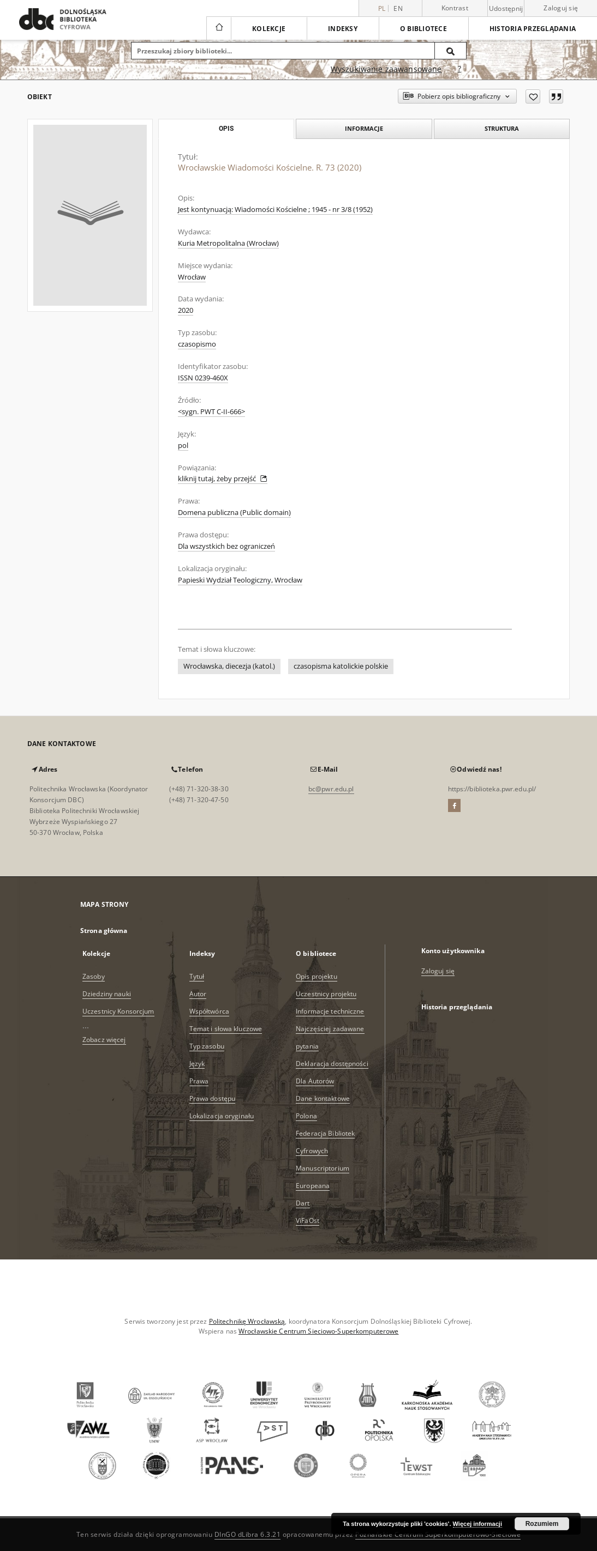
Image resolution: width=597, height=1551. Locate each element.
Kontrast (454, 8)
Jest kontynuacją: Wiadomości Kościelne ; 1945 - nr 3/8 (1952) (275, 209)
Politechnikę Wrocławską (247, 1321)
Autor (198, 993)
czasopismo (197, 344)
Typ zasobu (206, 1046)
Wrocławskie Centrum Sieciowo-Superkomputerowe (318, 1331)
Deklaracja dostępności (332, 1063)
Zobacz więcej (104, 1039)
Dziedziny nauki (106, 993)
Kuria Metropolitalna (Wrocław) (228, 243)
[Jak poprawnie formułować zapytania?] (459, 69)
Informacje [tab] (364, 128)
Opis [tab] (226, 128)
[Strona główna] (218, 28)
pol (183, 445)
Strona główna (104, 930)
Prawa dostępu (212, 1098)
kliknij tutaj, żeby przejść (222, 478)
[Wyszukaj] (451, 50)
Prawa (199, 1081)
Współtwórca (209, 1011)
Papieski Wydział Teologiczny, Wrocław (240, 580)
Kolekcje (268, 28)
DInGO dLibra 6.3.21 (247, 1534)
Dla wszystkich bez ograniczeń (226, 546)
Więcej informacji (477, 1523)
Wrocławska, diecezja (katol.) (229, 666)
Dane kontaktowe (323, 1098)
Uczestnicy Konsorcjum (118, 1011)
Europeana (313, 1185)
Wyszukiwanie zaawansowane (386, 69)
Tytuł (197, 976)
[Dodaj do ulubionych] (533, 96)
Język (197, 1063)
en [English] (398, 8)
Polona (306, 1115)
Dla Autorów (315, 1081)
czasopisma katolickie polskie (341, 666)
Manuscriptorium (322, 1168)
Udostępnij (506, 8)
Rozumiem (542, 1524)
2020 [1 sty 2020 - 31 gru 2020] (185, 310)
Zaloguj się (561, 8)
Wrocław (192, 277)
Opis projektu (316, 976)
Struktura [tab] (502, 128)
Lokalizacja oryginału (221, 1115)
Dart (302, 1203)
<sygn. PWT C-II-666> (211, 411)
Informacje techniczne (330, 1011)
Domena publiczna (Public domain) (234, 512)
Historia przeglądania (532, 28)
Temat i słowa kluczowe (225, 1028)
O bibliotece (423, 28)
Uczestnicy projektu (326, 993)
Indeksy (342, 28)
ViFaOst (307, 1220)
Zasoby (93, 976)
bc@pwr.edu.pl (331, 788)
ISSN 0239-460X (203, 378)
